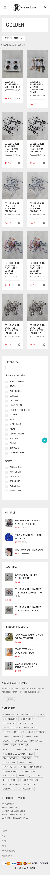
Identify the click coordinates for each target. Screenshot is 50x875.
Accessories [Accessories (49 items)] (8, 715)
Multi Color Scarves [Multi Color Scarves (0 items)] (12, 750)
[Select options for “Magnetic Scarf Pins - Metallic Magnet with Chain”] (43, 103)
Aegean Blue (16, 467)
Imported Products (20, 410)
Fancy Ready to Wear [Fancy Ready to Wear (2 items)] (12, 728)
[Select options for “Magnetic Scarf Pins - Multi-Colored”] (18, 98)
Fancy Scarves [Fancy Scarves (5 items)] (30, 728)
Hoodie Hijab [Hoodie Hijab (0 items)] (19, 732)
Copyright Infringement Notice (15, 818)
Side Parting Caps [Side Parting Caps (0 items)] (28, 771)
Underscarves (17, 452)
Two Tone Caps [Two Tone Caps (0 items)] (29, 784)
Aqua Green (15, 486)
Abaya (13, 386)
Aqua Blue (15, 481)
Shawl (13, 443)
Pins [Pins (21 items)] (36, 758)
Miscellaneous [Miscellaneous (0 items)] (9, 745)
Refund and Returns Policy (13, 814)
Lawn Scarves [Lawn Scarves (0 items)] (21, 741)
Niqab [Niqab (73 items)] (31, 754)
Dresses (14, 400)
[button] (19, 163)
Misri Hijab (15, 424)
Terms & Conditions (10, 808)
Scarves (14, 438)
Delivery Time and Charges (13, 811)
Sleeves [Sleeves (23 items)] (20, 776)
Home (4, 831)
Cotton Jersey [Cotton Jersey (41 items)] (27, 719)
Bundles (14, 396)
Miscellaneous (17, 381)
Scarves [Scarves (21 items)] (22, 767)
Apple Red (15, 476)
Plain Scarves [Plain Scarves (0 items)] (9, 763)
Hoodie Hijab (16, 405)
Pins (18, 90)
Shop (4, 836)
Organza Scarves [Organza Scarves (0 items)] (10, 758)
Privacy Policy (8, 804)
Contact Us (7, 856)
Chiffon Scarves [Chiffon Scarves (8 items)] (10, 719)
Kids (12, 419)
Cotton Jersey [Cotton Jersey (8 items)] (9, 723)
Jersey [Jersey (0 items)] (6, 736)
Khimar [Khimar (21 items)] (28, 736)
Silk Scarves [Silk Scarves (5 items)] (8, 776)
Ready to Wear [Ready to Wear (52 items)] (9, 767)
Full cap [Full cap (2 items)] (6, 732)
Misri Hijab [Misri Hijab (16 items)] (23, 745)
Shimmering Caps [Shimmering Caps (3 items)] (37, 767)
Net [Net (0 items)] (25, 750)
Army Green (15, 490)
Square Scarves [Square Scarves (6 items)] (35, 776)
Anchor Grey (16, 472)
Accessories (10, 90)
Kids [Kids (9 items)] (36, 736)
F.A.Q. (4, 846)
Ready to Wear (17, 433)
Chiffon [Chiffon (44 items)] (40, 715)
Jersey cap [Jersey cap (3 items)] (16, 736)
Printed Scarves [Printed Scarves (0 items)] (26, 763)
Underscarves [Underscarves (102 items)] (9, 789)
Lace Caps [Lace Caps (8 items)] (7, 741)
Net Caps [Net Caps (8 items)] (34, 750)
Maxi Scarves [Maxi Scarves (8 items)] (36, 741)
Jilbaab (13, 414)
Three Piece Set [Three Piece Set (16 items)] (9, 780)
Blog (4, 841)
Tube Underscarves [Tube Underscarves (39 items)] (11, 784)
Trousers (14, 448)
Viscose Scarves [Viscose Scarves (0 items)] (26, 789)
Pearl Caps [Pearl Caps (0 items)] (26, 758)
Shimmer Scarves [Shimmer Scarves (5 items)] (10, 771)
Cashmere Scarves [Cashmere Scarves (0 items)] (25, 715)
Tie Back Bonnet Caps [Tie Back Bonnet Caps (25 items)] (28, 780)
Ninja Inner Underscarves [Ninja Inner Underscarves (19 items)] (14, 754)
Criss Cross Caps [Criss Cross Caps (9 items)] (26, 723)
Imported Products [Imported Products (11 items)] (36, 732)
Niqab (12, 429)
